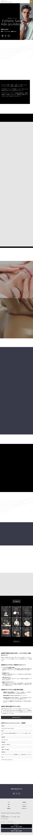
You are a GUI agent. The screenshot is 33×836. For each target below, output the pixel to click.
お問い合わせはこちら (16, 715)
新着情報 (24, 799)
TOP (9, 799)
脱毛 (9, 802)
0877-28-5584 (5, 737)
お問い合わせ (24, 806)
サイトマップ (3, 819)
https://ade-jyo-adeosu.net (7, 757)
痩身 (9, 804)
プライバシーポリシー (10, 819)
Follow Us (16, 638)
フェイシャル (24, 802)
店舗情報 (8, 806)
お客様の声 (24, 804)
